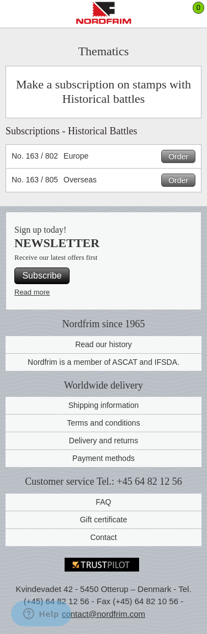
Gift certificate (104, 519)
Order (178, 156)
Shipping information (103, 405)
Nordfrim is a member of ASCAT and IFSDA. (103, 362)
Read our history (103, 344)
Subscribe (41, 275)
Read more (32, 292)
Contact (103, 537)
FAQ (103, 501)
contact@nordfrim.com (103, 614)
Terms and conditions (103, 422)
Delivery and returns (103, 440)
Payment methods (103, 458)
